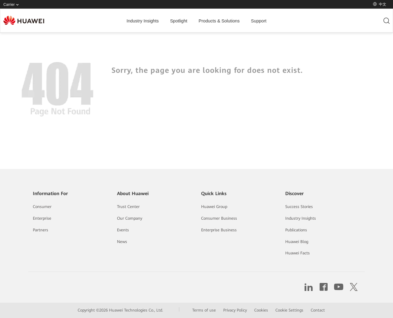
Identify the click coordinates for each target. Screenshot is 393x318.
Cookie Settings (289, 310)
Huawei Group (214, 206)
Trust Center (128, 206)
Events (123, 230)
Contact (318, 310)
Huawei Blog (296, 241)
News (122, 241)
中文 (379, 4)
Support (258, 20)
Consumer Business (219, 218)
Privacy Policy (235, 310)
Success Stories (299, 206)
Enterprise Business (219, 230)
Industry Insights (142, 20)
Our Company (129, 218)
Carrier (12, 5)
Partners (40, 230)
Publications (296, 230)
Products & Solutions (219, 20)
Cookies (261, 310)
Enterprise (42, 218)
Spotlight (178, 20)
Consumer (42, 206)
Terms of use (204, 310)
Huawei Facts (297, 253)
